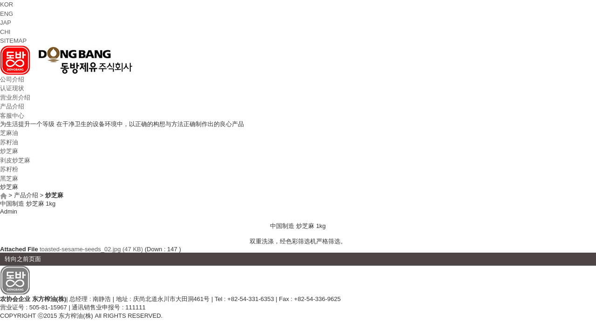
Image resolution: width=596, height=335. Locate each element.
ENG (6, 13)
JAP (5, 22)
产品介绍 (12, 106)
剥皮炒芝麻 (15, 160)
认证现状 (12, 88)
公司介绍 (12, 79)
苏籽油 (9, 142)
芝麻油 (9, 132)
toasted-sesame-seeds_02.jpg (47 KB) (91, 249)
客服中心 (12, 115)
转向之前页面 (23, 258)
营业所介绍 (15, 97)
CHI (5, 31)
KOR (6, 4)
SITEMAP (13, 40)
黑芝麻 (9, 178)
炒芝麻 (9, 150)
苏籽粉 (9, 169)
